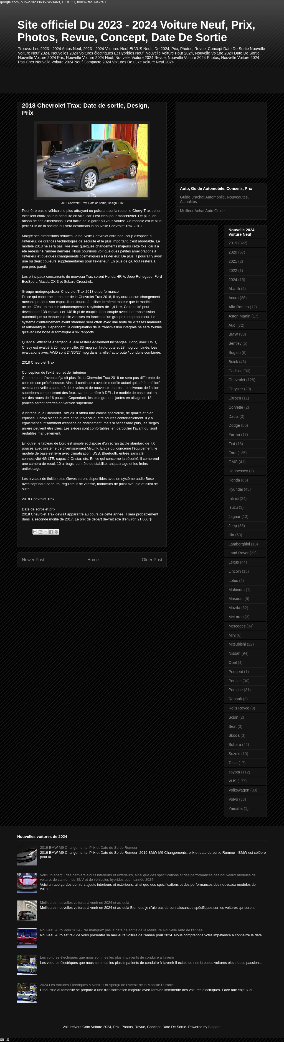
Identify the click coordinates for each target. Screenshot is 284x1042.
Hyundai (236, 489)
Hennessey (238, 471)
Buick (233, 361)
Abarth (234, 288)
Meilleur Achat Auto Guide (202, 211)
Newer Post (33, 559)
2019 (233, 243)
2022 (233, 270)
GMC (233, 462)
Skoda (234, 735)
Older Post (152, 559)
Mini (232, 635)
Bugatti (235, 352)
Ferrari (234, 434)
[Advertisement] (118, 79)
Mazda (234, 608)
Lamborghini (239, 544)
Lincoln (235, 571)
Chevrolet (237, 380)
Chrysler (236, 389)
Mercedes (237, 626)
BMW (233, 334)
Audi (232, 325)
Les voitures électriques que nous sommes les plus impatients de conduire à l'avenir (107, 957)
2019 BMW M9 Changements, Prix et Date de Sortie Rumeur (88, 847)
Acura (234, 298)
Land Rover (238, 553)
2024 (233, 279)
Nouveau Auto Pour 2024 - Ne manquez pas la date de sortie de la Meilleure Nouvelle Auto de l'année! (122, 930)
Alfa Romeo (239, 307)
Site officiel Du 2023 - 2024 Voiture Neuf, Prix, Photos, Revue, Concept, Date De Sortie (136, 31)
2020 (233, 252)
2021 (233, 261)
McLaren (236, 617)
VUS (233, 781)
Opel (233, 662)
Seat (233, 726)
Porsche (236, 690)
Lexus (234, 562)
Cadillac (235, 371)
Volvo (233, 799)
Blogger (214, 1027)
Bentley (235, 343)
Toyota (234, 772)
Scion (233, 717)
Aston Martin (239, 316)
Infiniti (234, 498)
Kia (231, 535)
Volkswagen (239, 790)
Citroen (235, 398)
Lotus (233, 580)
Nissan (234, 653)
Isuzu (233, 507)
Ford (233, 453)
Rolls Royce (239, 708)
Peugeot (236, 671)
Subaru (235, 744)
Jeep (233, 526)
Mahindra (237, 589)
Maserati (236, 598)
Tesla (233, 763)
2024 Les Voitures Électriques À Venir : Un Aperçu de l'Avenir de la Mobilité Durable (107, 985)
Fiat (232, 443)
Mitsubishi (237, 644)
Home (93, 559)
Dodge (234, 425)
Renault (235, 699)
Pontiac (235, 681)
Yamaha (236, 808)
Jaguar (234, 516)
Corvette (236, 407)
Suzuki (234, 753)
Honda (234, 480)
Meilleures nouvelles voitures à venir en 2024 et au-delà (84, 902)
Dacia (234, 416)
